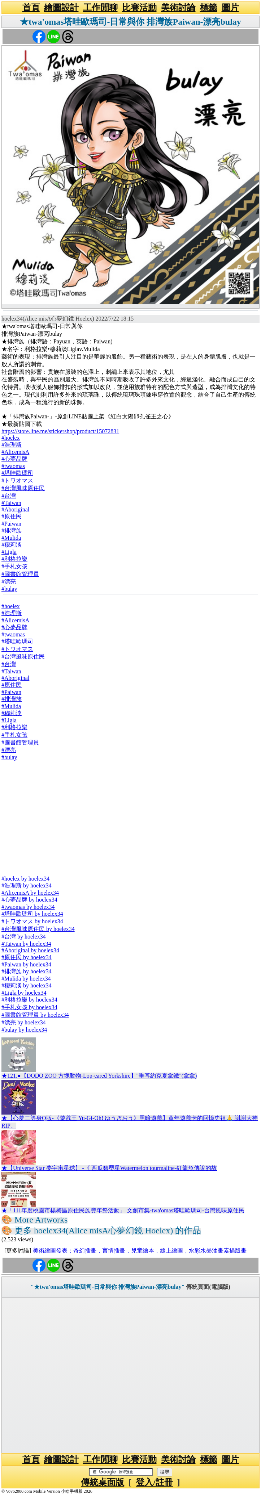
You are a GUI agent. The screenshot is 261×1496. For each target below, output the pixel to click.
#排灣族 (11, 530)
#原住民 (11, 516)
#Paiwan (11, 524)
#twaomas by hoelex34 (28, 907)
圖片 (230, 7)
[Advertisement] (130, 813)
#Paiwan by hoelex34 (26, 964)
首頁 (31, 7)
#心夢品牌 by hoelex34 (29, 900)
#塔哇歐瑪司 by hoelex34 (32, 914)
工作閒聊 (100, 7)
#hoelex (10, 438)
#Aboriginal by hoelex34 (30, 950)
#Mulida (11, 538)
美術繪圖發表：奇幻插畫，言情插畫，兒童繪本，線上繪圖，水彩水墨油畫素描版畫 (140, 1251)
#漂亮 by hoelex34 (23, 1022)
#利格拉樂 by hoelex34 (29, 999)
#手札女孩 (14, 566)
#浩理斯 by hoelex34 (26, 885)
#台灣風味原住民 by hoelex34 (38, 929)
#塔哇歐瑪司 (17, 473)
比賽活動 (139, 7)
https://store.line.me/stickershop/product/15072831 (60, 431)
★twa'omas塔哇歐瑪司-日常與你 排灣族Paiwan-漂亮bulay (130, 21)
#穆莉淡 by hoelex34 (26, 985)
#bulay (9, 589)
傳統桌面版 (102, 1482)
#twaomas (13, 466)
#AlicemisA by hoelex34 (30, 893)
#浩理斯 (11, 445)
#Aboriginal (15, 509)
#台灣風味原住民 (23, 488)
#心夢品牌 (14, 459)
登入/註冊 (154, 1482)
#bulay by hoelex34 (24, 1030)
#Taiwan (11, 503)
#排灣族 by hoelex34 (26, 971)
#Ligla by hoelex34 (23, 993)
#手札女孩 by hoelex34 (29, 1007)
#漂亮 (8, 581)
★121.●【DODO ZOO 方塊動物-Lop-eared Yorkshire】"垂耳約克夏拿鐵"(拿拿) (99, 1076)
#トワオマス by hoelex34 (32, 921)
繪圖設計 (61, 7)
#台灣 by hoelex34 (23, 936)
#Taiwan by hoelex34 (26, 944)
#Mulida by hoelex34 (26, 978)
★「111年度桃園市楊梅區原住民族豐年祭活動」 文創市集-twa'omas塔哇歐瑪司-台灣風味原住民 (122, 1210)
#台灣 (8, 496)
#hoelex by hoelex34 (25, 879)
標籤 (208, 7)
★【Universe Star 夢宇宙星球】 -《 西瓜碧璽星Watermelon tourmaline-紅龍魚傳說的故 (109, 1168)
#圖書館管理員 (20, 574)
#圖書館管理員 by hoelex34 (35, 1015)
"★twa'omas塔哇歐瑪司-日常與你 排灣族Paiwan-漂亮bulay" (107, 1287)
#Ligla (9, 552)
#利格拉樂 (14, 559)
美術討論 (178, 7)
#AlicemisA (15, 452)
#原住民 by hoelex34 (26, 957)
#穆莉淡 (11, 545)
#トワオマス (17, 480)
